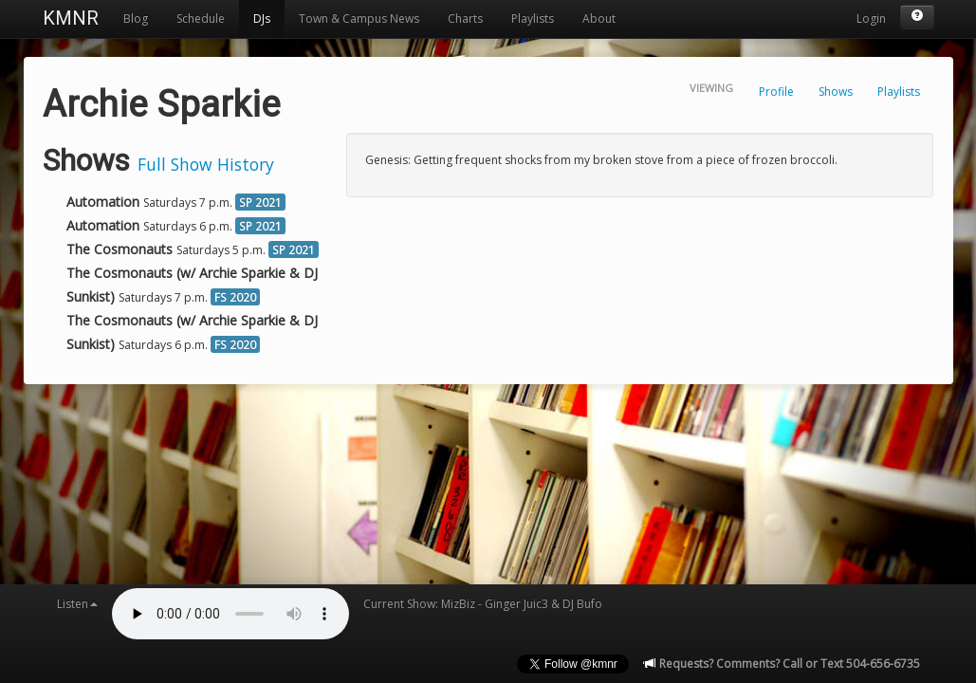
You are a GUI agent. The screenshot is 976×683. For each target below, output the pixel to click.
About (599, 18)
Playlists (532, 18)
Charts (465, 18)
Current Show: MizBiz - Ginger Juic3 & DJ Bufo (482, 604)
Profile (776, 91)
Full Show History (206, 164)
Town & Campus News (359, 18)
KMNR (71, 18)
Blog (135, 18)
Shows (836, 91)
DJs (261, 18)
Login (871, 18)
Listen (77, 604)
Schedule (200, 18)
